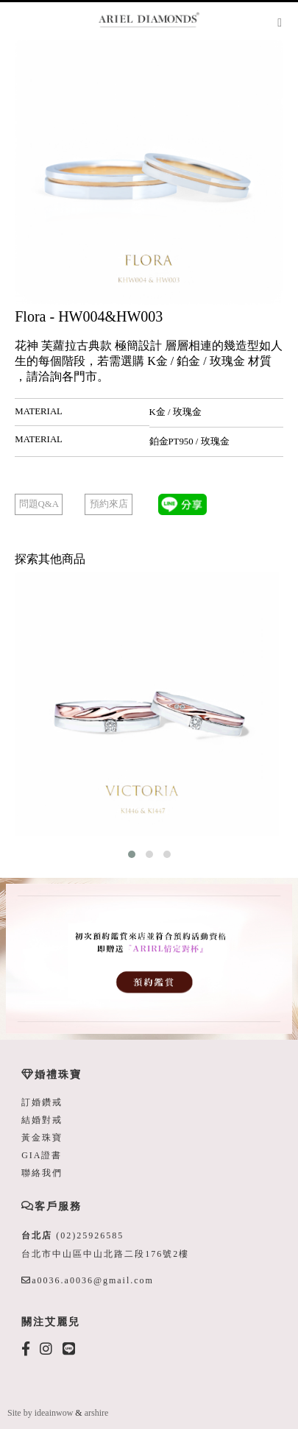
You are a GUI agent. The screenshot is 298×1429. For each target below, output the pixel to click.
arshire (97, 1413)
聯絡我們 (42, 1173)
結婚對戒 (42, 1120)
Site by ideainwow (40, 1413)
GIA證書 (41, 1155)
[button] (132, 854)
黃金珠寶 (42, 1137)
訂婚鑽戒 (42, 1102)
